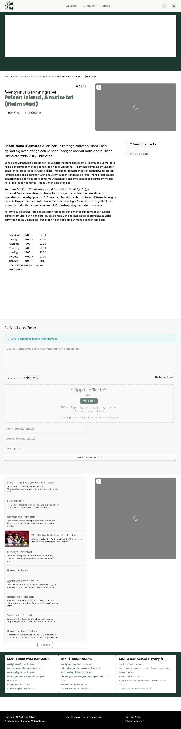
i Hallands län (76, 664)
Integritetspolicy (134, 720)
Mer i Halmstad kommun (28, 659)
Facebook (138, 154)
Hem (7, 76)
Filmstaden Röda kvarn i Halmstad (54, 535)
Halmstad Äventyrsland (22, 631)
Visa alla (45, 645)
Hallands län (34, 76)
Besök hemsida (142, 144)
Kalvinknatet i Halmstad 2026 (135, 688)
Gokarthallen (15, 501)
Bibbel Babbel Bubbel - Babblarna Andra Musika (142, 682)
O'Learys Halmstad (19, 552)
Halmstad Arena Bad (21, 597)
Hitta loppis (104, 6)
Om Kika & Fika (133, 716)
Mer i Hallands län (76, 659)
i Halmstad (21, 664)
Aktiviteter (71, 6)
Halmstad (48, 76)
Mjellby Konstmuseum (131, 664)
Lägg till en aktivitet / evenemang (83, 716)
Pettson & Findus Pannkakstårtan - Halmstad (144, 668)
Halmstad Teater (18, 570)
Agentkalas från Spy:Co (22, 581)
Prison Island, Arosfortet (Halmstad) (39, 101)
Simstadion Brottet (19, 615)
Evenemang (89, 6)
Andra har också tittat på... (142, 659)
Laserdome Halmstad (21, 517)
